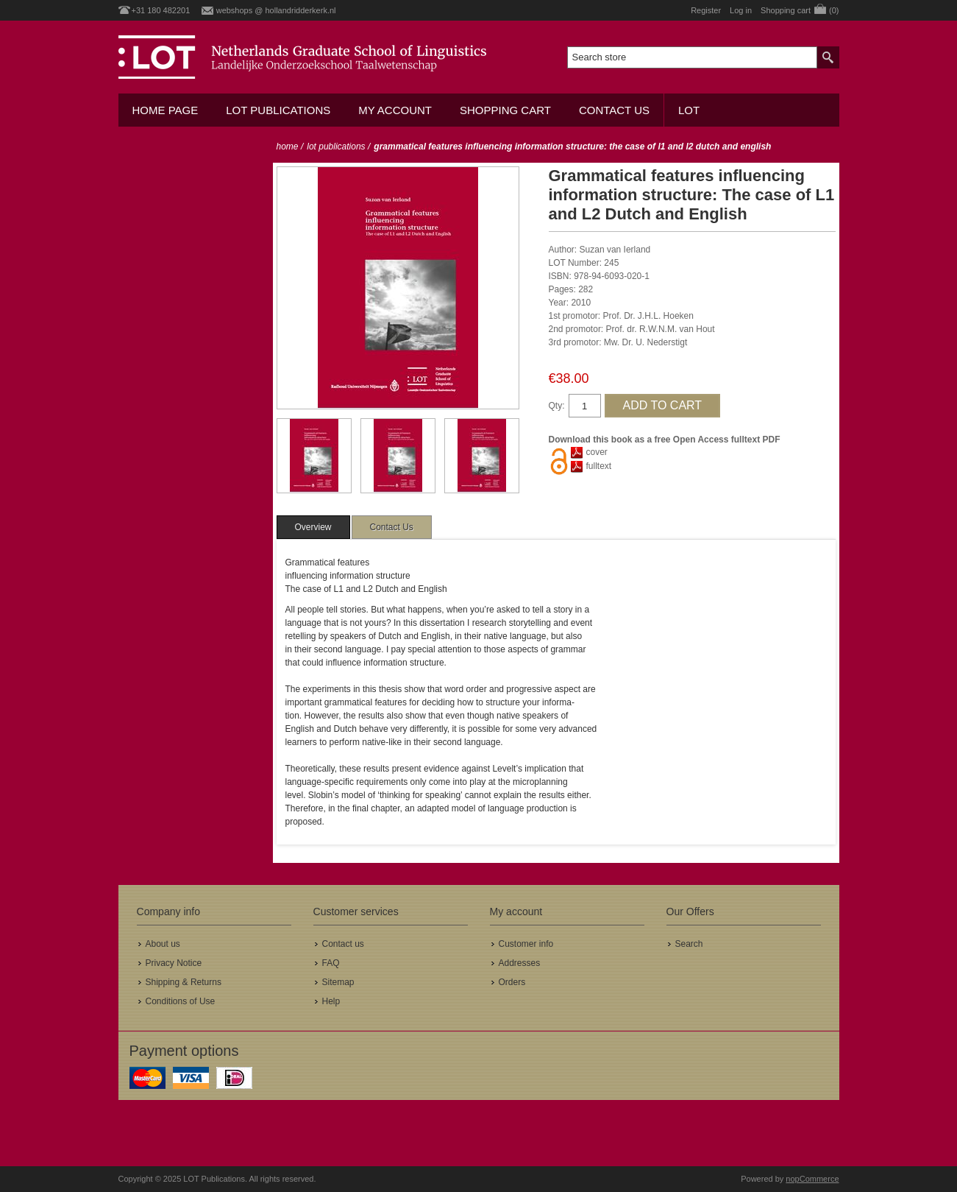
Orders (512, 982)
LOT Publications (278, 110)
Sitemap (338, 982)
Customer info (526, 944)
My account (395, 110)
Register (706, 10)
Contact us (614, 110)
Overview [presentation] (313, 527)
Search (689, 944)
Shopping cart (505, 110)
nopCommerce (812, 1178)
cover (597, 452)
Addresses (520, 963)
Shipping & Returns (183, 982)
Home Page (165, 110)
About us (163, 944)
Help (331, 1001)
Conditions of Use (181, 1001)
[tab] (313, 527)
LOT (689, 110)
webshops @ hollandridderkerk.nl (276, 10)
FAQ (331, 963)
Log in (741, 10)
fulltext (599, 466)
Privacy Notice (174, 963)
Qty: (557, 406)
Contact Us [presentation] (391, 527)
